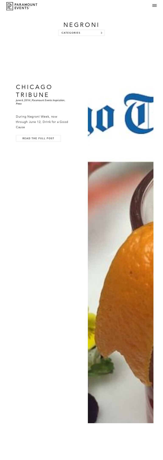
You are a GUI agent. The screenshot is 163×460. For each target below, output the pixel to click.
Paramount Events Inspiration (48, 100)
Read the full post (38, 138)
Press (19, 103)
